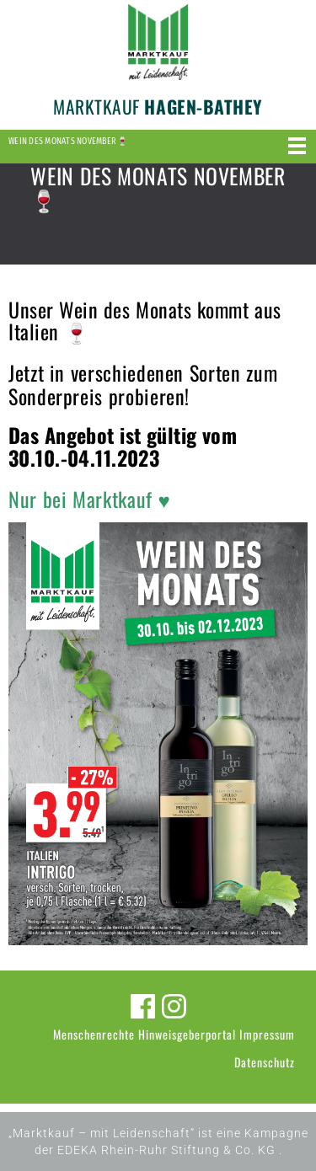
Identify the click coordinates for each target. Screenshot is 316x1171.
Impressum (267, 1034)
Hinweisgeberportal (187, 1034)
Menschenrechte (94, 1034)
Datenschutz (264, 1062)
